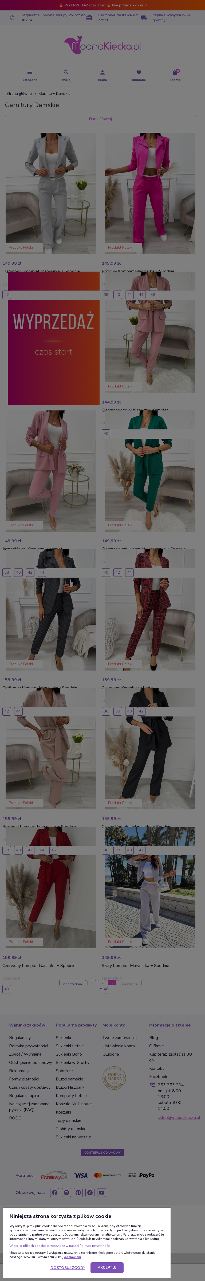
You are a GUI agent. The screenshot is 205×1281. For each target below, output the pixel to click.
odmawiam (72, 1257)
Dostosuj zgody (67, 1267)
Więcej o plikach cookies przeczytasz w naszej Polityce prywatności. (60, 1246)
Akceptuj (107, 1267)
